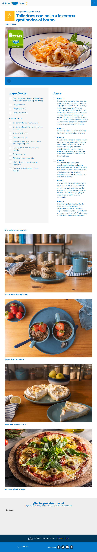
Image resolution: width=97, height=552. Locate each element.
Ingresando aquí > (62, 538)
